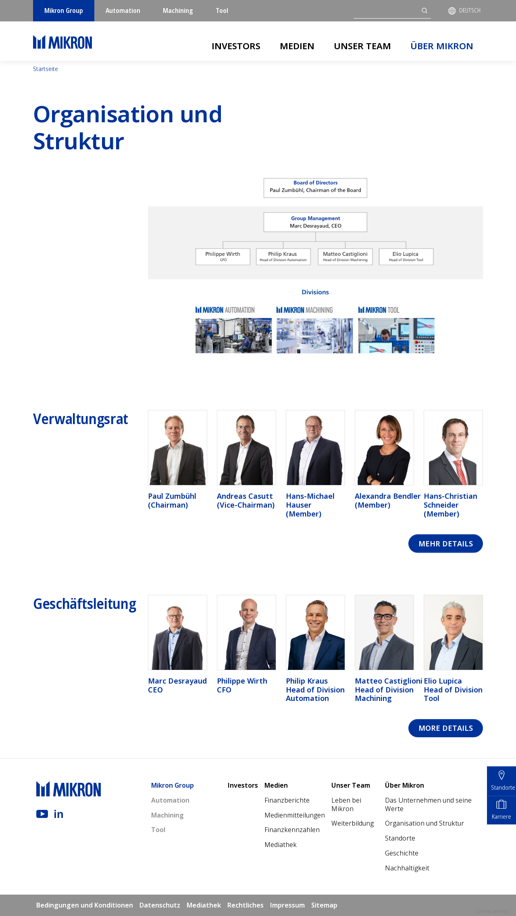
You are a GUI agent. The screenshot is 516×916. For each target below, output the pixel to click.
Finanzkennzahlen (292, 830)
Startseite (45, 69)
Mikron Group (63, 10)
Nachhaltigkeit (407, 868)
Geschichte (401, 853)
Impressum (287, 905)
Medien (297, 46)
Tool (222, 10)
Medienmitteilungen (294, 815)
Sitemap (324, 905)
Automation (123, 10)
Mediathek (280, 844)
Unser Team (362, 46)
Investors (236, 46)
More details (445, 728)
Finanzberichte (287, 800)
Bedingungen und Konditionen (84, 905)
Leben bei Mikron (346, 804)
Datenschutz (159, 905)
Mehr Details (445, 543)
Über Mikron (441, 46)
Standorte (400, 838)
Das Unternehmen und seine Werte (428, 804)
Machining (178, 10)
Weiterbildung (352, 823)
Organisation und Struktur (424, 823)
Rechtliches (245, 905)
